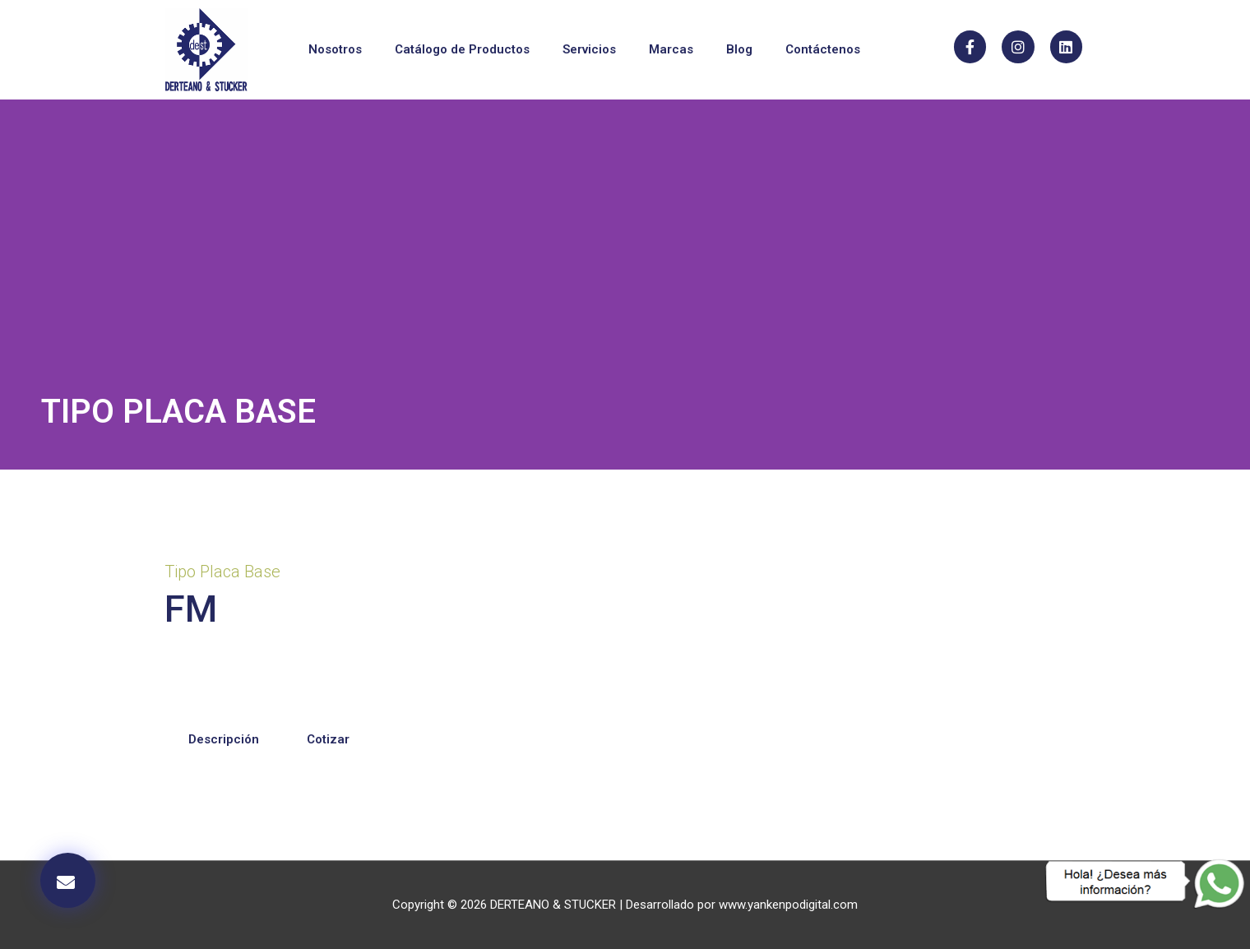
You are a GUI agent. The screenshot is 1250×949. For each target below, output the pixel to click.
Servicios (589, 49)
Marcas (671, 49)
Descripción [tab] (223, 739)
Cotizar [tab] (328, 739)
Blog (739, 49)
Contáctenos (822, 49)
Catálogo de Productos (462, 49)
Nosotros (335, 49)
